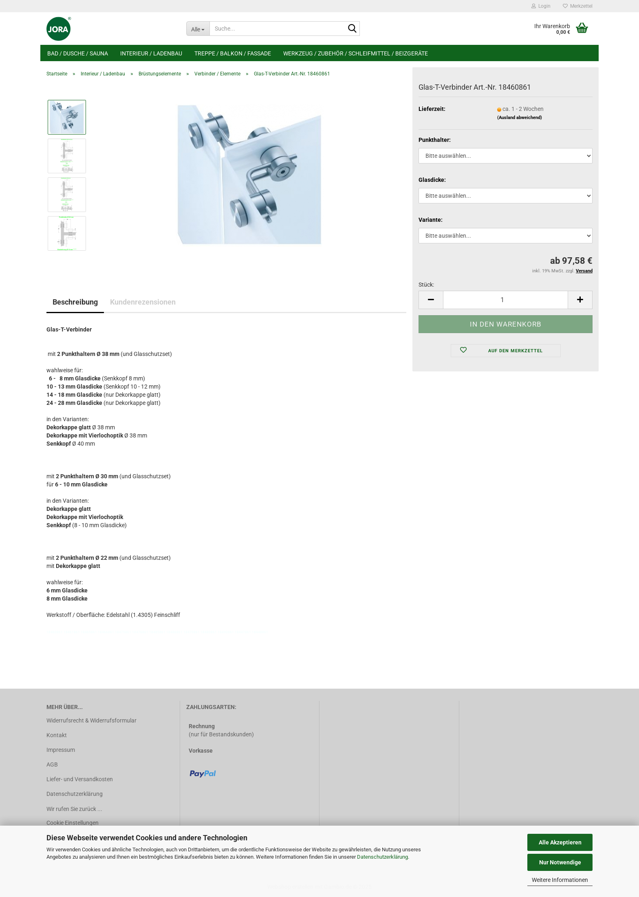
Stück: (426, 284)
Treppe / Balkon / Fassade (232, 53)
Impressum (60, 750)
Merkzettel (578, 6)
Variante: (431, 220)
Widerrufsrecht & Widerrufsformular (91, 720)
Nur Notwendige (560, 862)
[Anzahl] (505, 300)
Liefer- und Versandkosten (79, 779)
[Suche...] (197, 28)
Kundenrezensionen (143, 302)
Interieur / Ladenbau (151, 53)
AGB (52, 764)
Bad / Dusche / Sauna (77, 53)
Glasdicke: (432, 180)
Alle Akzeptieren (560, 842)
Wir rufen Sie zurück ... (74, 809)
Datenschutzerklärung (382, 857)
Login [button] (541, 6)
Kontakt (56, 735)
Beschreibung (75, 302)
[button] (431, 300)
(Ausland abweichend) (519, 117)
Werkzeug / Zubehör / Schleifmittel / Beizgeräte (355, 53)
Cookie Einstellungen (72, 823)
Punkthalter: (435, 140)
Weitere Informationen (560, 880)
